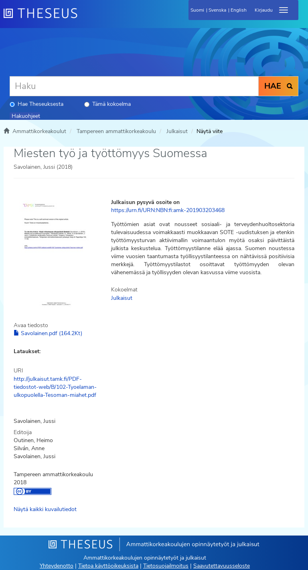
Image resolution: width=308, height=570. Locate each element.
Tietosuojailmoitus (165, 566)
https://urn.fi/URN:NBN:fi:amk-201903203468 (168, 210)
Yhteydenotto (56, 566)
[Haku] (134, 86)
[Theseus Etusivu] (84, 18)
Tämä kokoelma (107, 104)
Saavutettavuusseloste (221, 566)
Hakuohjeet (26, 116)
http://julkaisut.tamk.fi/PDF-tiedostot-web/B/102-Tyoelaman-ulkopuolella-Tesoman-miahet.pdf (55, 387)
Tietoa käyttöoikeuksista (108, 566)
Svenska (217, 10)
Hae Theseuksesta (36, 104)
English (239, 10)
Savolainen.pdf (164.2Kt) (48, 333)
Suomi (197, 10)
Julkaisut (177, 131)
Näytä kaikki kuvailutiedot (45, 509)
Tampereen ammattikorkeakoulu (116, 131)
